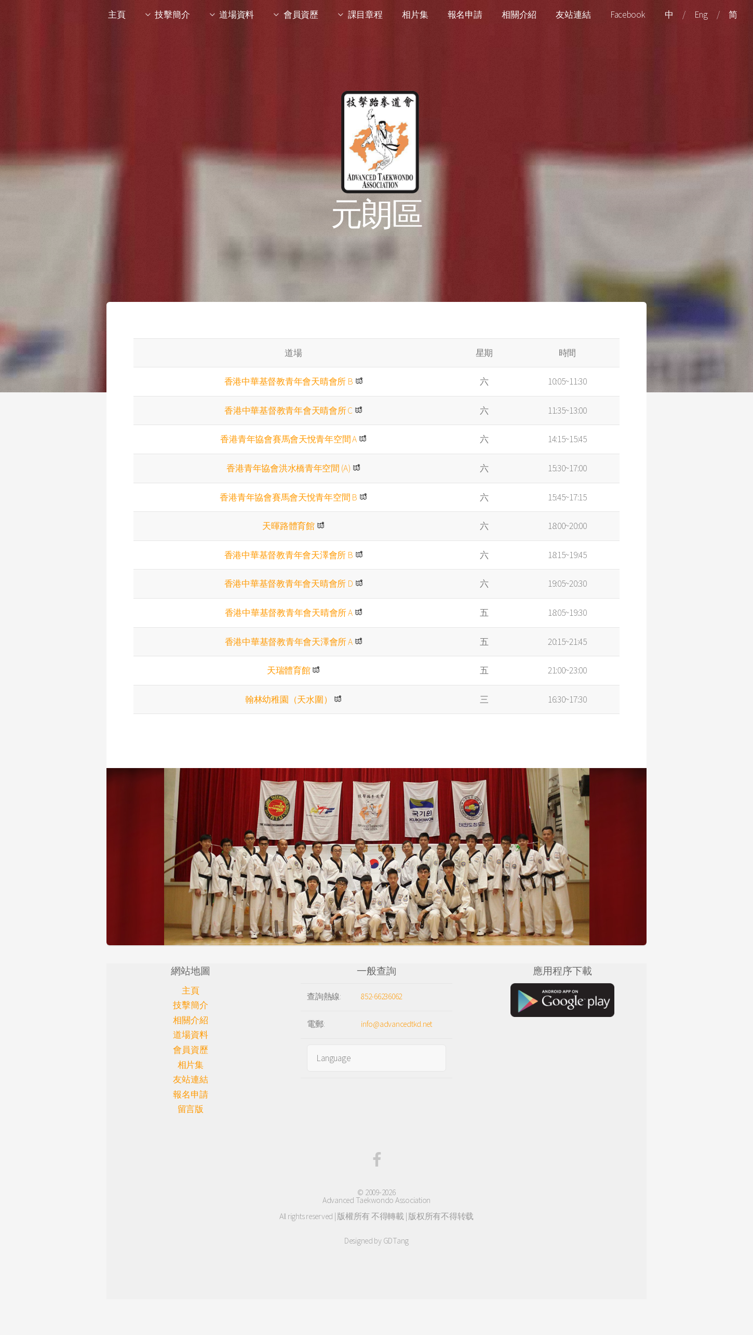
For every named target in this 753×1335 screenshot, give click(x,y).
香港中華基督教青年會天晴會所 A (289, 612)
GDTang (396, 1241)
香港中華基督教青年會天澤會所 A (289, 641)
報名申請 (465, 14)
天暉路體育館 (288, 526)
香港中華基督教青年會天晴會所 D (288, 583)
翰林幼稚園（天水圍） (288, 699)
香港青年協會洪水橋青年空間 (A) (288, 468)
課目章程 (365, 14)
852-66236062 (381, 996)
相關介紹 (519, 14)
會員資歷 (301, 14)
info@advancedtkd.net (396, 1024)
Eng (700, 14)
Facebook (628, 14)
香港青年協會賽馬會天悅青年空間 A (288, 439)
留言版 (191, 1109)
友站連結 (573, 14)
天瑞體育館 (289, 670)
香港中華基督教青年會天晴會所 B (288, 381)
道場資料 (236, 14)
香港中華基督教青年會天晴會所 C (288, 410)
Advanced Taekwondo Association (376, 1200)
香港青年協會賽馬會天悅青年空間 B (288, 497)
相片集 (415, 14)
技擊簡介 (172, 14)
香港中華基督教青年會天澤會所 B (288, 555)
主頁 (116, 14)
